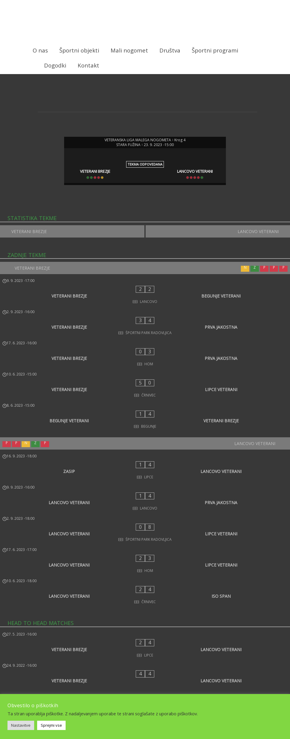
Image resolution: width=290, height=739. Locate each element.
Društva (169, 50)
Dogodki (55, 65)
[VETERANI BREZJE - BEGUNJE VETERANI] (145, 300)
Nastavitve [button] (21, 725)
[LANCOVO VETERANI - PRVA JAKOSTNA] (145, 441)
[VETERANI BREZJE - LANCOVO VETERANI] (145, 543)
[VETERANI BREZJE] (92, 170)
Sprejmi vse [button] (51, 725)
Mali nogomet (129, 50)
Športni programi (215, 50)
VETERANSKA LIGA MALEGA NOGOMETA (138, 138)
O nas (40, 50)
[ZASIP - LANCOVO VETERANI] (145, 422)
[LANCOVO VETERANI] (197, 170)
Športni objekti (79, 50)
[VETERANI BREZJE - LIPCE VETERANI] (145, 360)
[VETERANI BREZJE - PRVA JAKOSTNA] (145, 320)
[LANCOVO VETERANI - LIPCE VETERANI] (145, 461)
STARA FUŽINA (128, 143)
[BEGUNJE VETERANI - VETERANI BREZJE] (145, 379)
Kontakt (88, 65)
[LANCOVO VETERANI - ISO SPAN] (145, 501)
